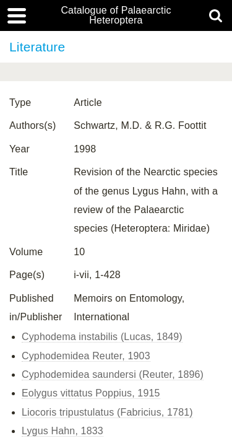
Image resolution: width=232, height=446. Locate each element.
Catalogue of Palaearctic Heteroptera (116, 15)
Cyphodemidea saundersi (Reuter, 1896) (113, 374)
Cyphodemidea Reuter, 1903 (86, 356)
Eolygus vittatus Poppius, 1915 (91, 393)
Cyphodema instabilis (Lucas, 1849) (102, 336)
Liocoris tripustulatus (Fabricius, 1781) (107, 412)
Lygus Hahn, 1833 (62, 431)
